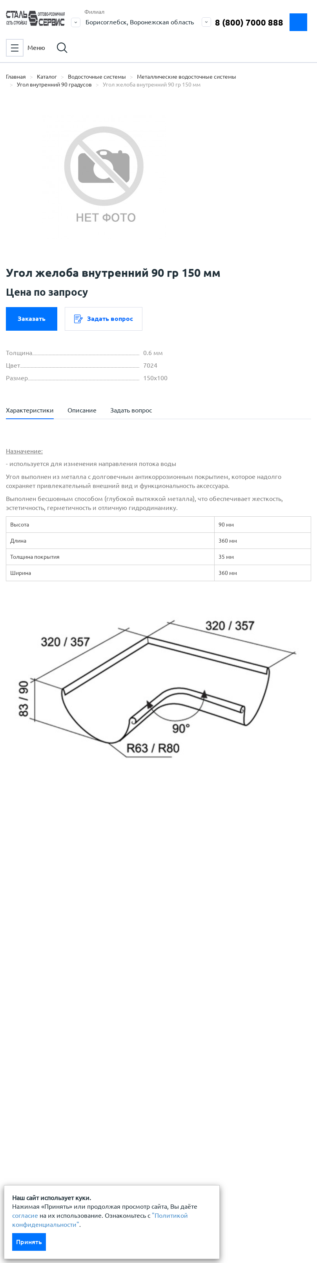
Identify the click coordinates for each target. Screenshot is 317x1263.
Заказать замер (298, 22)
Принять (29, 1241)
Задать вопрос (103, 319)
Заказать (32, 318)
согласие (25, 1215)
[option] (104, 177)
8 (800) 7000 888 (249, 22)
